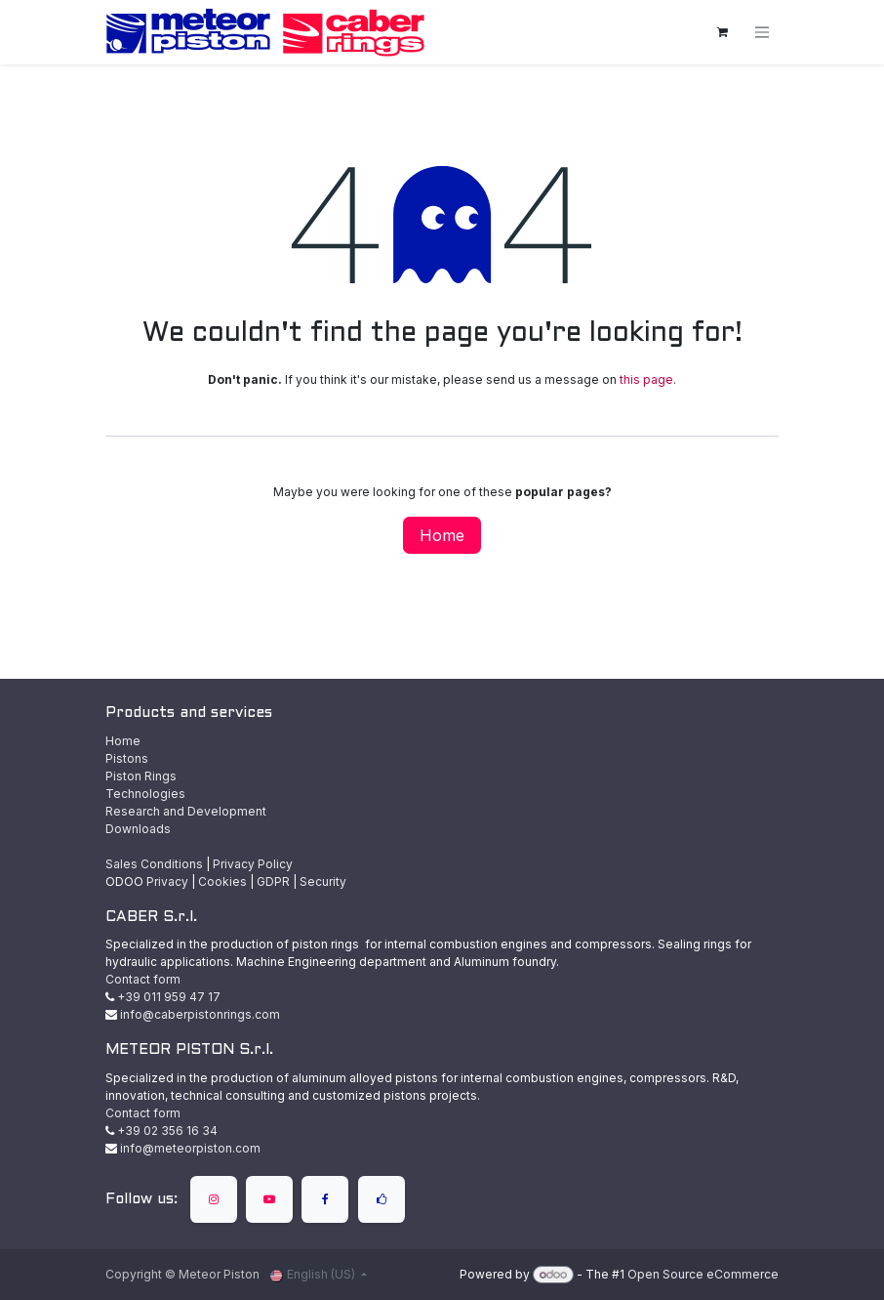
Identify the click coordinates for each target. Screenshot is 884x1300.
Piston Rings (141, 776)
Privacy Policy (253, 864)
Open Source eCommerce (703, 1274)
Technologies (145, 793)
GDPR (273, 881)
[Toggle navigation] (762, 33)
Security (323, 881)
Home (442, 535)
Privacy (167, 881)
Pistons (126, 758)
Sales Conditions (154, 864)
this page (646, 379)
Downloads (138, 828)
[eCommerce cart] (722, 32)
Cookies (222, 881)
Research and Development (185, 811)
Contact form (143, 979)
